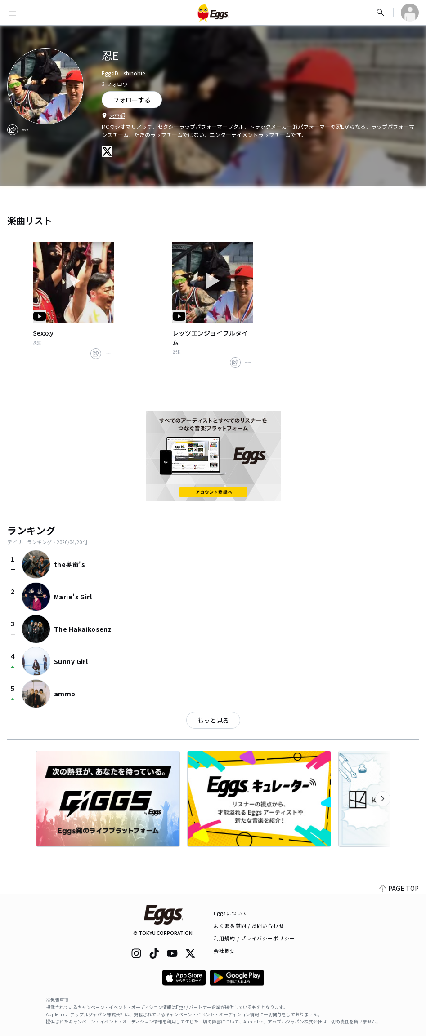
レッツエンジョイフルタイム (210, 337)
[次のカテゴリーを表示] (382, 798)
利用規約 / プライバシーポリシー (254, 938)
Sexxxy (43, 332)
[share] (12, 129)
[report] (25, 129)
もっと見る (213, 720)
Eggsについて (231, 912)
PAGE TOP (399, 888)
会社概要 (224, 950)
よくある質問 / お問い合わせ (249, 925)
